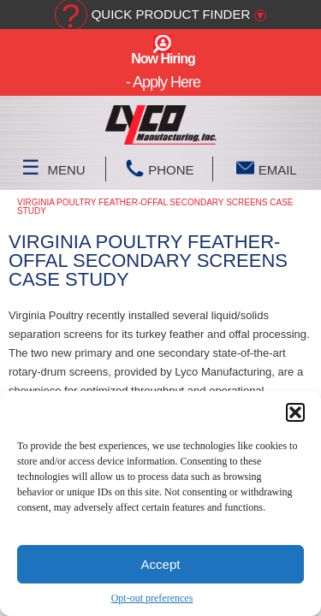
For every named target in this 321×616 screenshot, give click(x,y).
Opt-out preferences (152, 598)
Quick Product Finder (171, 14)
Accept (161, 564)
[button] (295, 412)
